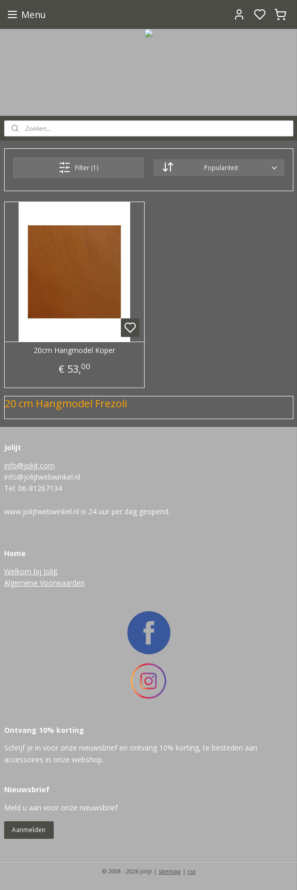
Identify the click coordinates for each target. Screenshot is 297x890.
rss (191, 871)
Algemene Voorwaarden (44, 583)
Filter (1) (78, 167)
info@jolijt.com (29, 465)
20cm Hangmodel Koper (74, 350)
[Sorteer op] (218, 167)
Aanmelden (28, 829)
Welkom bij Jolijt (31, 571)
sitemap (170, 871)
